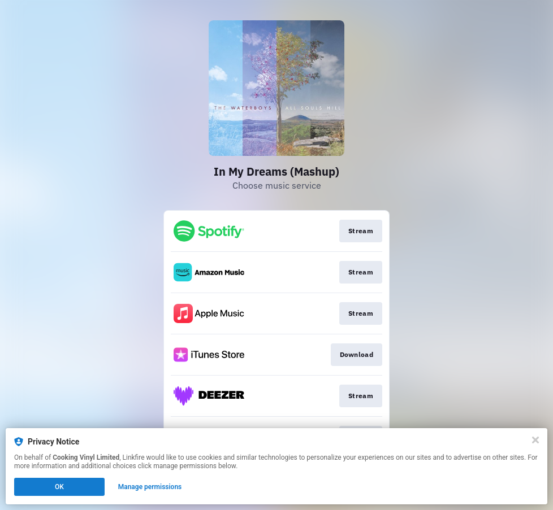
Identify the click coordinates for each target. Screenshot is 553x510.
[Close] (535, 440)
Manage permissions (150, 487)
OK (59, 487)
